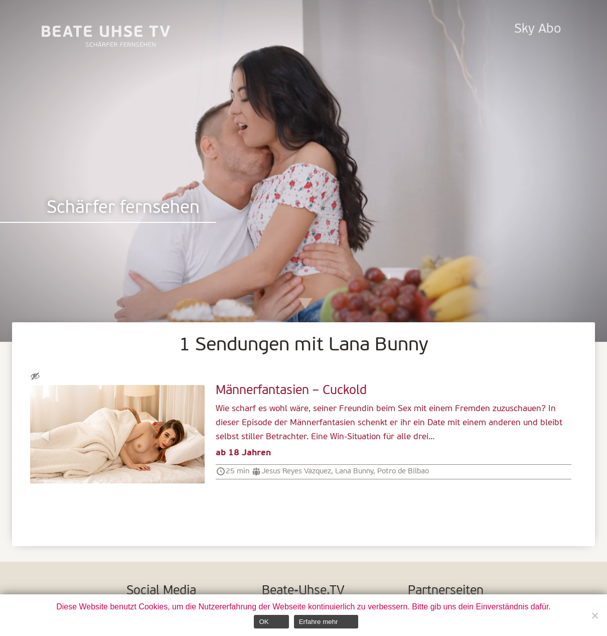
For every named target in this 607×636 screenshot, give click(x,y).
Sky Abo (537, 29)
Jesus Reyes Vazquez (296, 471)
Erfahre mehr (318, 621)
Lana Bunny (354, 471)
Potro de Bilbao (403, 471)
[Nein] (594, 615)
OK (263, 621)
